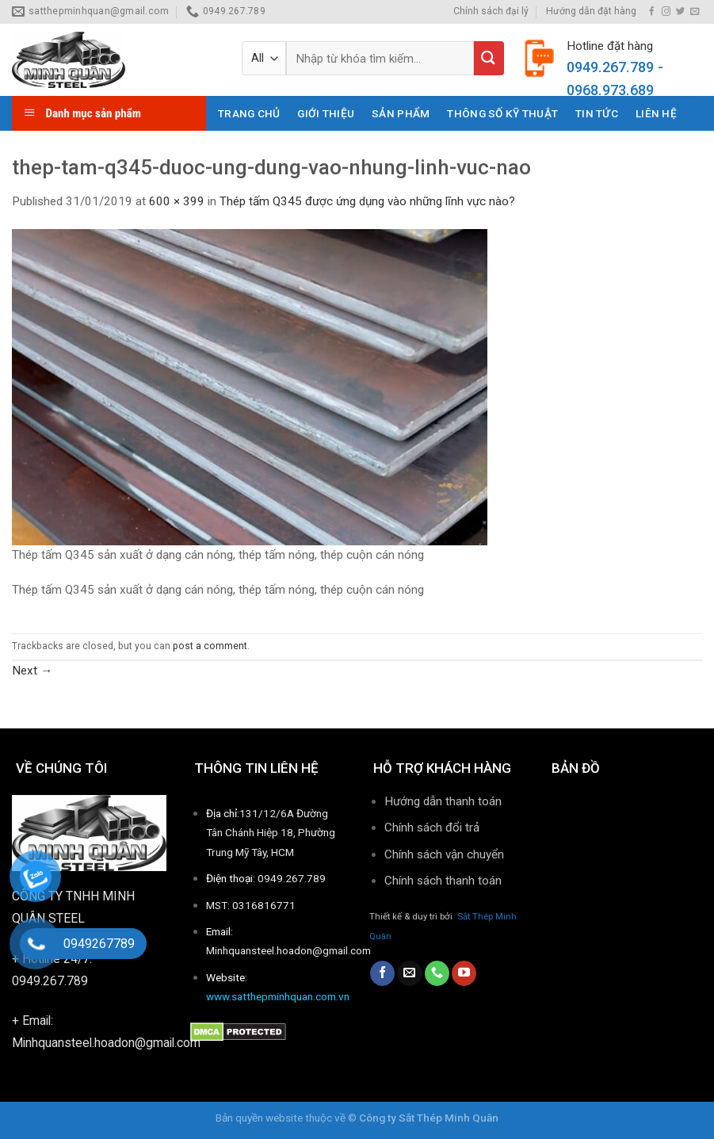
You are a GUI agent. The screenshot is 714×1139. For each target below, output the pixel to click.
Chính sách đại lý (491, 11)
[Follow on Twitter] (680, 12)
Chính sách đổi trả (431, 827)
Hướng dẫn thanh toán (443, 801)
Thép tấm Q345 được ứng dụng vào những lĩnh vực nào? (367, 201)
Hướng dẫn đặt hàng (591, 11)
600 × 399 (176, 201)
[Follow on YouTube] (464, 973)
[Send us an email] (694, 12)
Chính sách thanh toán (444, 880)
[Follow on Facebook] (651, 12)
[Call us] (437, 973)
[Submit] (489, 58)
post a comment (210, 646)
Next (32, 670)
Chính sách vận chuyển (444, 854)
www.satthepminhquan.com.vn (277, 996)
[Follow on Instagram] (666, 12)
